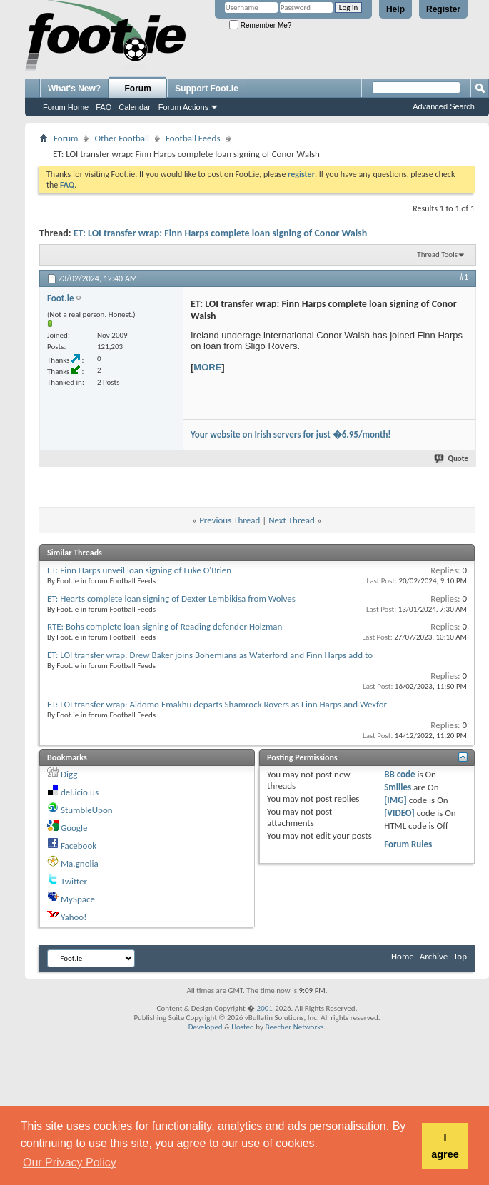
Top (460, 956)
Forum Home (66, 107)
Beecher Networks (294, 1027)
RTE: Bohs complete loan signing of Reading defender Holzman (164, 626)
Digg (69, 774)
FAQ (103, 107)
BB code (399, 774)
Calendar (135, 107)
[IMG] (395, 800)
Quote (451, 458)
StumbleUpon (87, 810)
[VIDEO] (399, 812)
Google (74, 827)
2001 (265, 1008)
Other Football (121, 138)
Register (443, 9)
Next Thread (291, 520)
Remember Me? (260, 25)
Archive (434, 956)
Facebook (78, 845)
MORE (207, 367)
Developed (205, 1027)
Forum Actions (183, 107)
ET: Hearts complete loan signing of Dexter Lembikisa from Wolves (171, 598)
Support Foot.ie (206, 89)
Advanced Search (444, 106)
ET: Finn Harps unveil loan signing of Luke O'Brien (139, 570)
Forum (138, 89)
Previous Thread (229, 520)
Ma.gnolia (80, 863)
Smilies (397, 787)
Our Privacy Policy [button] (69, 1162)
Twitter (74, 881)
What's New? (74, 89)
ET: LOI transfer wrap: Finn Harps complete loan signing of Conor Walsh (220, 233)
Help (395, 9)
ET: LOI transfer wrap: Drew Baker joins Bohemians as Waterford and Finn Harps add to (210, 655)
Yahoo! (74, 917)
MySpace (78, 899)
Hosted (242, 1027)
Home (402, 956)
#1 (464, 277)
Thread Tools (437, 254)
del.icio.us (80, 792)
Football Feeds (193, 138)
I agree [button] (444, 1145)
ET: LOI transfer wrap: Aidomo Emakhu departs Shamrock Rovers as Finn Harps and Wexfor (217, 704)
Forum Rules (408, 844)
